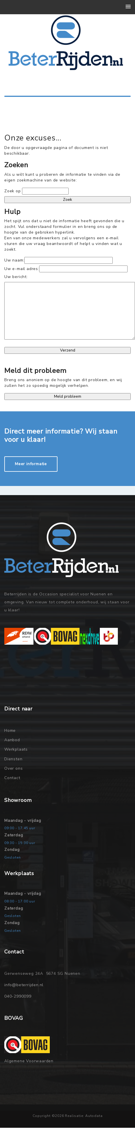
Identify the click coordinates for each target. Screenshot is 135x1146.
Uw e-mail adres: (21, 268)
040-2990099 (17, 996)
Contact (12, 778)
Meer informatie (31, 464)
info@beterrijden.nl (23, 985)
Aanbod (12, 740)
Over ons (13, 768)
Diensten (13, 759)
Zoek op (13, 191)
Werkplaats (16, 749)
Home (10, 730)
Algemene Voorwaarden (28, 1061)
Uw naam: (14, 260)
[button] (128, 7)
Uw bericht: (16, 276)
